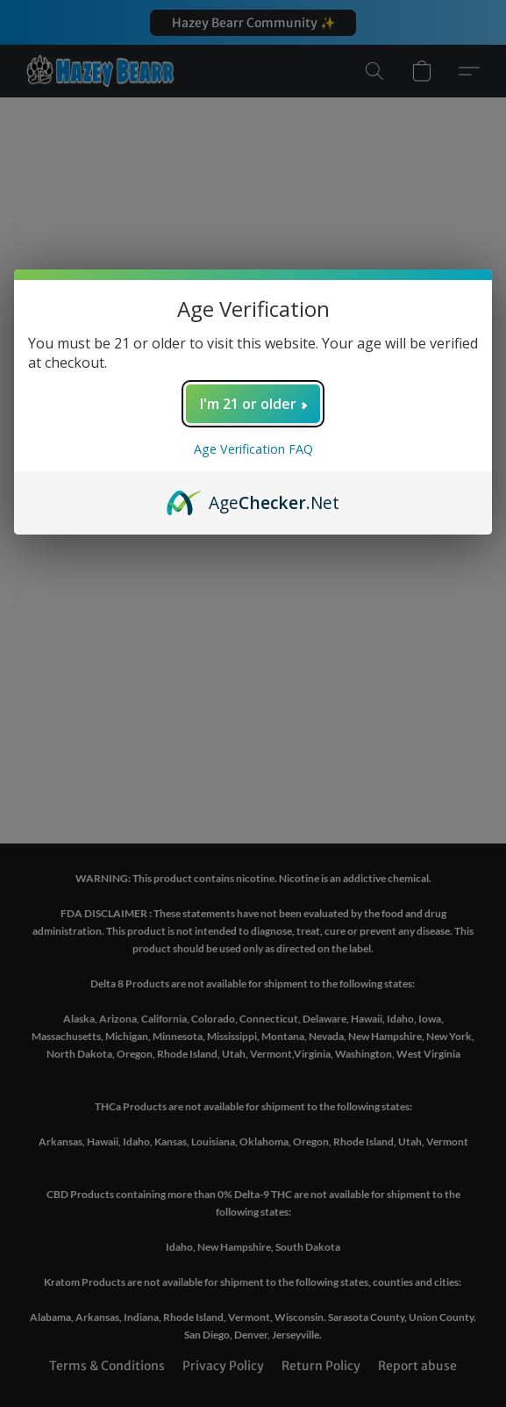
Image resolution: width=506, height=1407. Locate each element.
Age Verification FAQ (253, 449)
